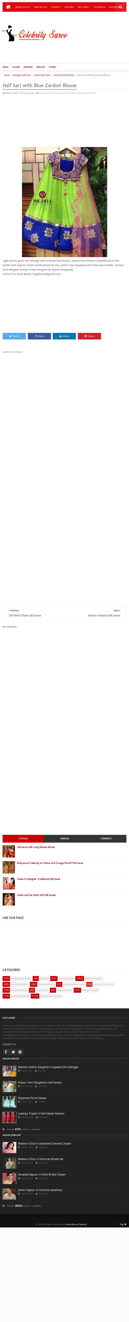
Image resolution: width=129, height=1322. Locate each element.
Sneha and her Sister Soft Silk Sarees (36, 886)
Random (64, 829)
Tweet (14, 327)
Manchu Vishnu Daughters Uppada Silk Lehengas (48, 1058)
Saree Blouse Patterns (76, 1215)
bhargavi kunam (90, 981)
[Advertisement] (31, 113)
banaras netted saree (73, 975)
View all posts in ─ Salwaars (23, 1120)
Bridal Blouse (22, 7)
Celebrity (56, 7)
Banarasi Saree (66, 969)
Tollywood (99, 7)
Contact (52, 58)
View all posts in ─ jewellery (24, 1197)
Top (122, 1215)
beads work (42, 981)
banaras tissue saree (104, 975)
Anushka (44, 969)
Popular (23, 829)
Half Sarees (83, 7)
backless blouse (46, 975)
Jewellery (41, 58)
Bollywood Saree (93, 969)
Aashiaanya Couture (21, 969)
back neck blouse (19, 975)
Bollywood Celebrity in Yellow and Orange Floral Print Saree (50, 854)
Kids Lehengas (22, 16)
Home (7, 66)
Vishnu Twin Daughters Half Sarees (39, 1073)
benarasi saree (64, 981)
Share (39, 327)
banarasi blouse (19, 981)
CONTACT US (9, 1035)
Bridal (5, 58)
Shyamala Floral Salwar (32, 1089)
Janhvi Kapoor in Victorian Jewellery (40, 1181)
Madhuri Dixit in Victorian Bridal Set (40, 1150)
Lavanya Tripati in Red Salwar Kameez (41, 1104)
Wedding (69, 7)
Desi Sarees (28, 58)
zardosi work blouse (64, 66)
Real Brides (115, 7)
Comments (106, 829)
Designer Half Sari (22, 66)
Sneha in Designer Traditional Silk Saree (38, 870)
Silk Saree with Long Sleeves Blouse (36, 838)
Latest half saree (42, 66)
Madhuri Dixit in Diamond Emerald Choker (44, 1134)
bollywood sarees (20, 987)
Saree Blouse (40, 7)
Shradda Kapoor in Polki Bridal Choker (42, 1165)
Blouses (16, 58)
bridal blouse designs (51, 987)
